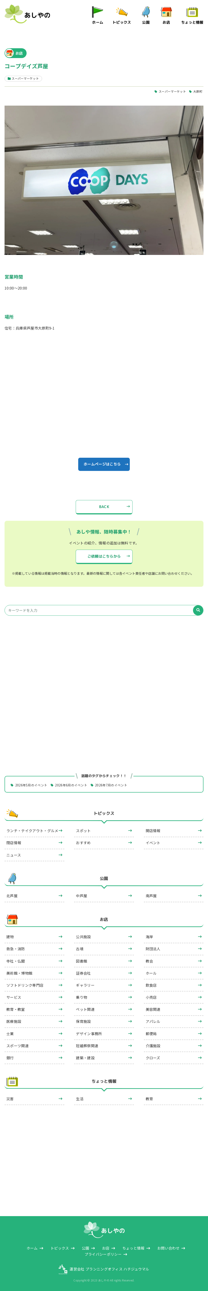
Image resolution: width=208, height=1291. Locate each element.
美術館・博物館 (19, 973)
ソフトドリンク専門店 (24, 985)
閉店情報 (13, 843)
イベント (153, 843)
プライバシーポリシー (103, 1254)
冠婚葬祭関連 (87, 1045)
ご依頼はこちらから (104, 556)
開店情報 (153, 830)
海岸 (149, 936)
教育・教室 (15, 1009)
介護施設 (153, 1045)
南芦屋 (151, 896)
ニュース (13, 855)
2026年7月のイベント (111, 785)
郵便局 (151, 1033)
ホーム (97, 22)
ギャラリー (85, 985)
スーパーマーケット (172, 91)
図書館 (81, 961)
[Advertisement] (104, 662)
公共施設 (83, 936)
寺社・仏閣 (15, 961)
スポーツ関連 (17, 1045)
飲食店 (151, 985)
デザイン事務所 (89, 1033)
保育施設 (83, 1021)
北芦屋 (12, 896)
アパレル (153, 1021)
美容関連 (153, 1009)
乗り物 (81, 997)
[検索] (198, 610)
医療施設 (13, 1021)
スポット (83, 830)
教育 (149, 1098)
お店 (166, 22)
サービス (13, 997)
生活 (79, 1098)
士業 (10, 1033)
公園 (146, 22)
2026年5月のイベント (31, 785)
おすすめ (83, 843)
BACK (104, 506)
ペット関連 (85, 1009)
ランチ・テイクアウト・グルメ (32, 830)
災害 (10, 1098)
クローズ (153, 1057)
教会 (149, 961)
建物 (10, 936)
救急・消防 (15, 949)
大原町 (197, 91)
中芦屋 (81, 896)
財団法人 (153, 949)
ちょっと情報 (192, 22)
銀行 (10, 1057)
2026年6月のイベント (71, 785)
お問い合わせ (168, 1248)
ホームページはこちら (102, 464)
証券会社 (83, 973)
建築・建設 (85, 1057)
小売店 (151, 997)
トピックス (122, 22)
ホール (151, 973)
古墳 (79, 949)
